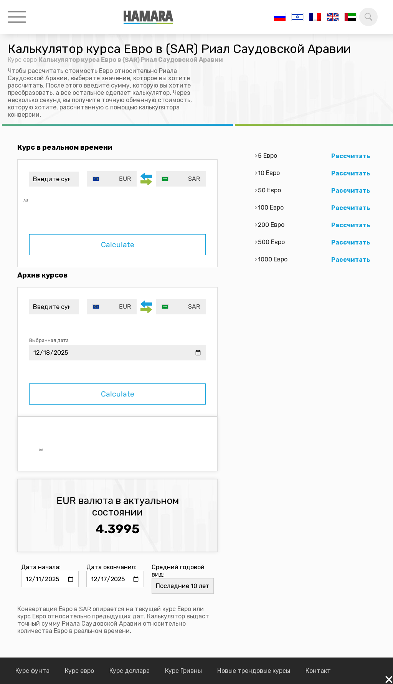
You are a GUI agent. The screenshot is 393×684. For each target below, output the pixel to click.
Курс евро (22, 59)
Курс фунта (32, 670)
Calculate (117, 244)
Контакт (318, 670)
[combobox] (112, 179)
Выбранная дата (49, 340)
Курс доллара (129, 670)
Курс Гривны (183, 670)
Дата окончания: (111, 567)
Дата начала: (41, 567)
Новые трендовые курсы (253, 670)
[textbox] (112, 178)
